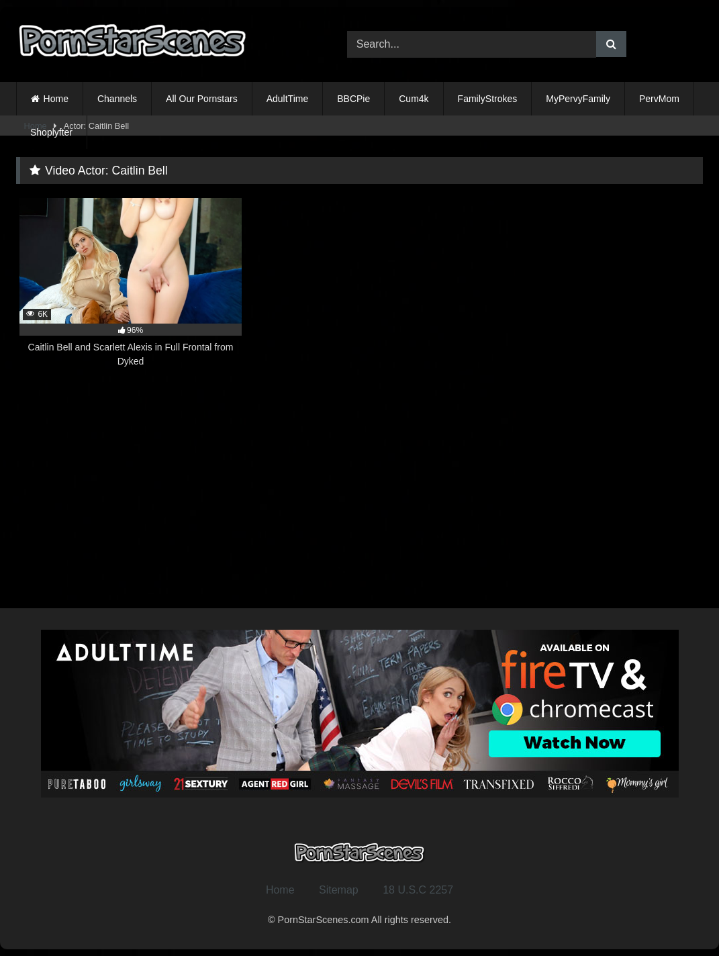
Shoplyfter (51, 132)
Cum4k (413, 98)
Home (56, 98)
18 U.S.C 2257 (418, 890)
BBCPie (353, 98)
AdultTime (288, 98)
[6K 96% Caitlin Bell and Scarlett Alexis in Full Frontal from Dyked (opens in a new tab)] (130, 283)
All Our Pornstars (202, 98)
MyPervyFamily (578, 98)
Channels (117, 98)
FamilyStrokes (488, 98)
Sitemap (338, 890)
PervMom (659, 98)
